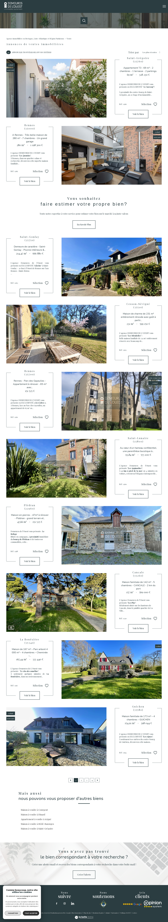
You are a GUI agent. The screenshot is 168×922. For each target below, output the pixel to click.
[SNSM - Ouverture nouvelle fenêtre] (103, 904)
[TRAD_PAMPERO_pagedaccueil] (13, 9)
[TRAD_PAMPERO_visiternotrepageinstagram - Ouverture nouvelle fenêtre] (65, 903)
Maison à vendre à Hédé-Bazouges (37, 824)
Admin (107, 913)
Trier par (133, 52)
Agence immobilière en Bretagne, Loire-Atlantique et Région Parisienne (35, 38)
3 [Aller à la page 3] (86, 780)
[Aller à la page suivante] (97, 780)
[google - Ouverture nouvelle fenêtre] (132, 904)
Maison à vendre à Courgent (34, 809)
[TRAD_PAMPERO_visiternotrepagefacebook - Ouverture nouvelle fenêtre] (57, 903)
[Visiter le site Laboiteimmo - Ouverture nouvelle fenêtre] (84, 918)
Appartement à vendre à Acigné (36, 819)
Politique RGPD (125, 913)
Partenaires (115, 913)
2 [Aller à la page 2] (81, 780)
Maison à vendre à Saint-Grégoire (37, 828)
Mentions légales (98, 913)
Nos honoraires (77, 913)
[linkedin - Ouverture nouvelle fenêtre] (72, 903)
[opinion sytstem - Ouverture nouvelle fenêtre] (153, 904)
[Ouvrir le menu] (164, 6)
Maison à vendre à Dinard (33, 814)
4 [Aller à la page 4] (92, 780)
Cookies (134, 913)
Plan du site (87, 913)
